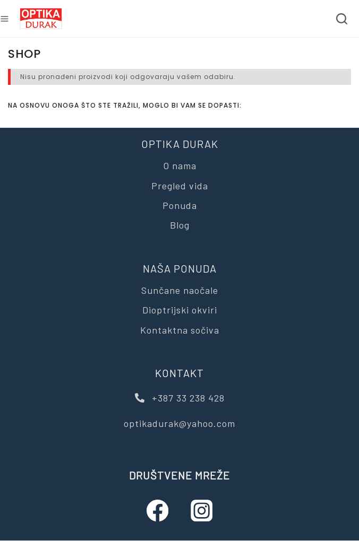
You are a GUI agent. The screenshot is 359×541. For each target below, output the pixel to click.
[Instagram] (202, 510)
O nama (179, 165)
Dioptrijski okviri (179, 310)
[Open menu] (4, 18)
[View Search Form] (341, 18)
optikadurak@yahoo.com (179, 423)
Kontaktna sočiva (179, 330)
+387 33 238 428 (180, 398)
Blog (180, 225)
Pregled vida (179, 185)
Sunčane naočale (179, 290)
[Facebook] (157, 510)
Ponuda (180, 205)
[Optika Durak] (41, 19)
